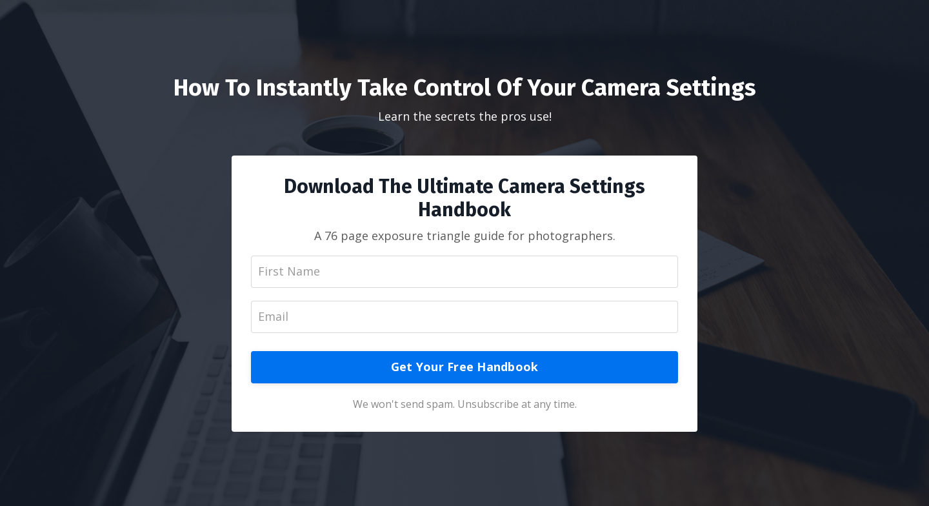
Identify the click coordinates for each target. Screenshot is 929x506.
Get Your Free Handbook (465, 366)
